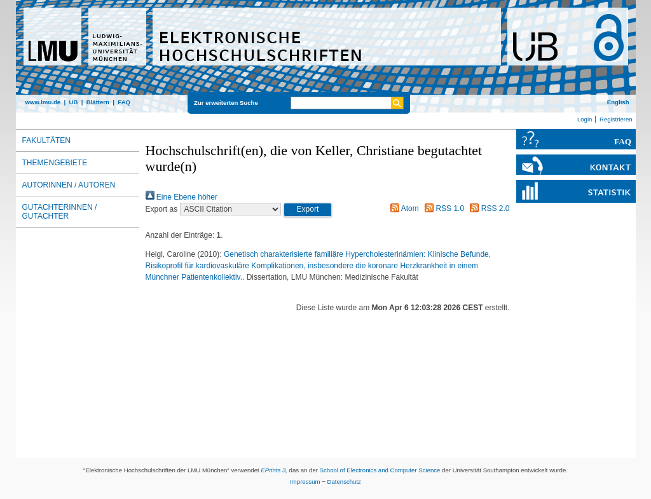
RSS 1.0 (442, 208)
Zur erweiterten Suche (226, 102)
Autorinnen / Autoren (69, 185)
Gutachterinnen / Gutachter (59, 212)
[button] (308, 210)
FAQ (124, 102)
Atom (403, 208)
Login (584, 119)
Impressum (305, 481)
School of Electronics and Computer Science (380, 470)
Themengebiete (55, 162)
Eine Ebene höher (181, 197)
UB (73, 102)
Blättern (97, 102)
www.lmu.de (43, 102)
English (618, 102)
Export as (162, 209)
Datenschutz (344, 481)
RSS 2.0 (487, 208)
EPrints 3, (274, 470)
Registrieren (616, 119)
